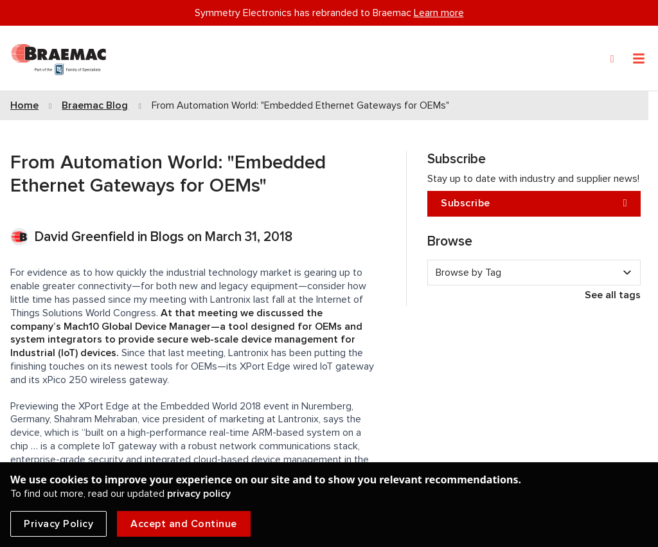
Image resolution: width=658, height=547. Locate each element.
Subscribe (534, 203)
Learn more (439, 12)
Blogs (167, 237)
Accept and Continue (183, 524)
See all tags (613, 295)
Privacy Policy (58, 524)
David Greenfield (86, 237)
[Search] (612, 59)
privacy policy (199, 494)
